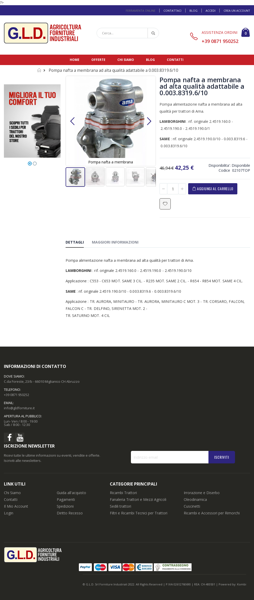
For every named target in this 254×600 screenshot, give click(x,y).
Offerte (98, 60)
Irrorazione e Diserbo (202, 492)
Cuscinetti (192, 506)
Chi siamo (125, 60)
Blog (193, 10)
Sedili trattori (120, 506)
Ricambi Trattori (123, 492)
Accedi (210, 10)
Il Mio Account (16, 506)
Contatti (175, 60)
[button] (72, 121)
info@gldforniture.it (19, 408)
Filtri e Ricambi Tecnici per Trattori (138, 512)
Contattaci (172, 10)
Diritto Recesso (70, 512)
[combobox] (128, 33)
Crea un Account (237, 10)
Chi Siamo (12, 492)
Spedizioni (65, 506)
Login (8, 512)
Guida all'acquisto (71, 492)
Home (74, 60)
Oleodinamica (195, 499)
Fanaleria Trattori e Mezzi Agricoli (138, 499)
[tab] (79, 243)
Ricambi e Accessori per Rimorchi (212, 512)
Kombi (241, 584)
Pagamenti (66, 499)
